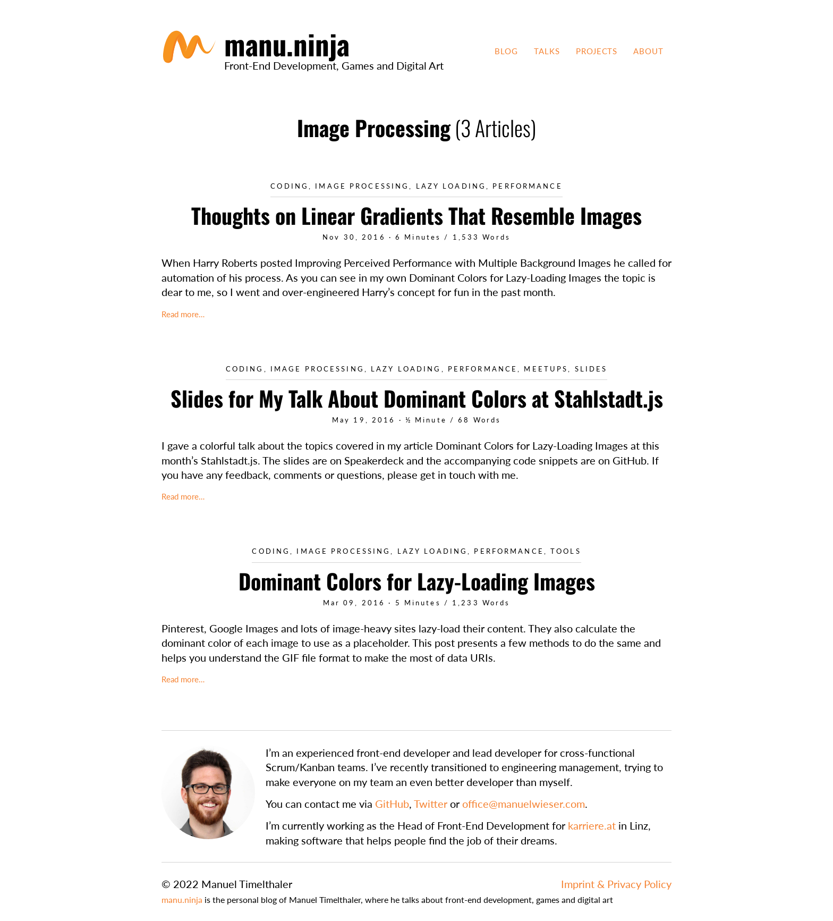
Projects (597, 51)
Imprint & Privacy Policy (616, 883)
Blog (506, 51)
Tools (565, 551)
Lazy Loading (451, 186)
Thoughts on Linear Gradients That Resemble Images (416, 215)
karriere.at (592, 825)
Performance (527, 186)
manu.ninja (182, 899)
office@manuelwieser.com (523, 803)
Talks (547, 51)
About (648, 51)
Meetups (546, 369)
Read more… (183, 314)
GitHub (392, 803)
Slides (591, 369)
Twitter (430, 803)
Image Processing (362, 186)
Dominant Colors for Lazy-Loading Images (417, 581)
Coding (289, 186)
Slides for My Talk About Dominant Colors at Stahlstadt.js (417, 398)
